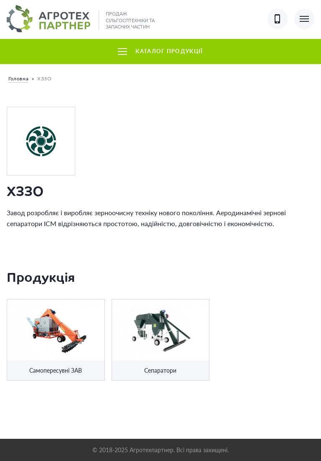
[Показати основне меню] (304, 19)
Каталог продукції (160, 51)
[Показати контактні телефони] (278, 19)
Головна (18, 78)
